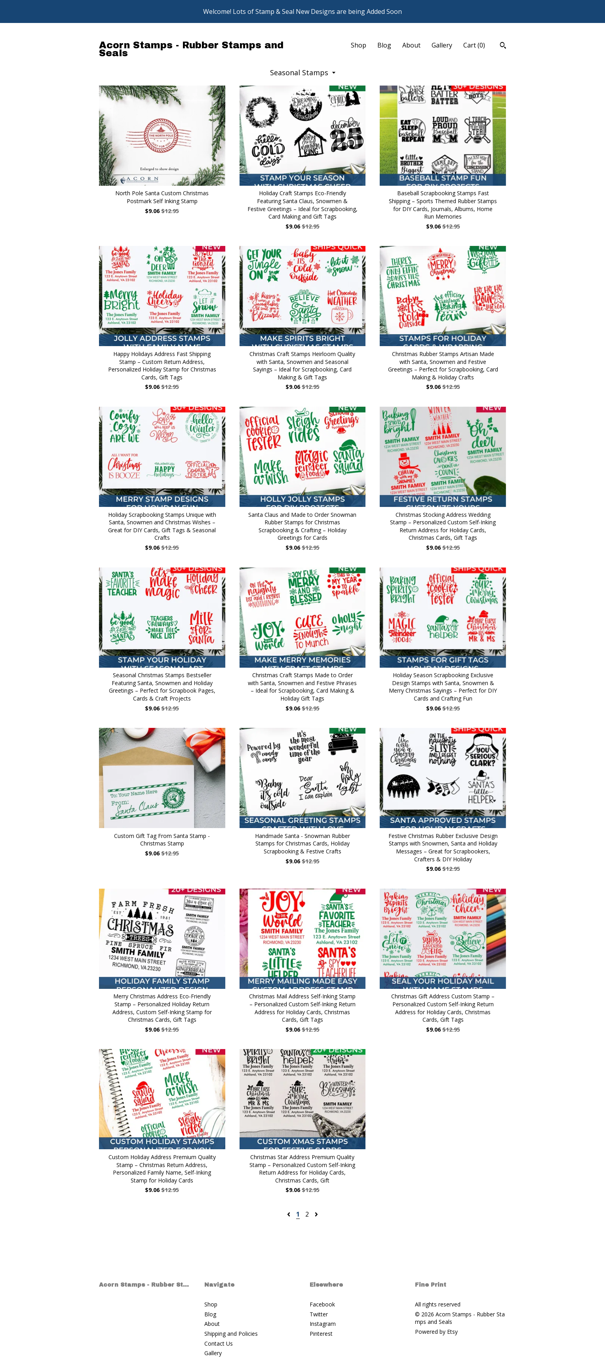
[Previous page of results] (289, 1214)
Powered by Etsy (436, 1331)
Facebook (322, 1304)
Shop (358, 45)
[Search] (503, 46)
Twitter (319, 1314)
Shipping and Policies (231, 1333)
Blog (384, 45)
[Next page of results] (316, 1214)
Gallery (442, 45)
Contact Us (218, 1343)
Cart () (474, 45)
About (411, 45)
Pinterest (321, 1333)
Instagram (323, 1323)
